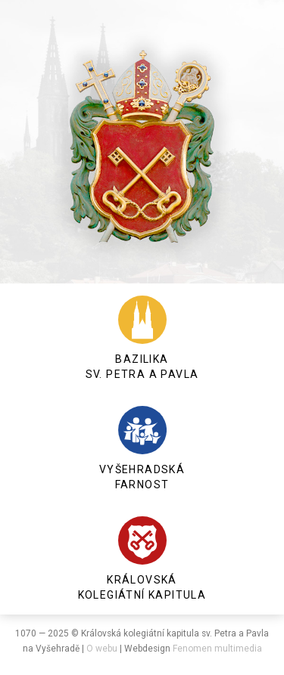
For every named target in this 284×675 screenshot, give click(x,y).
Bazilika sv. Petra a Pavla (142, 338)
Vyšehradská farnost (142, 448)
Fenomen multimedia (217, 648)
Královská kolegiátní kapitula (142, 558)
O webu (101, 648)
